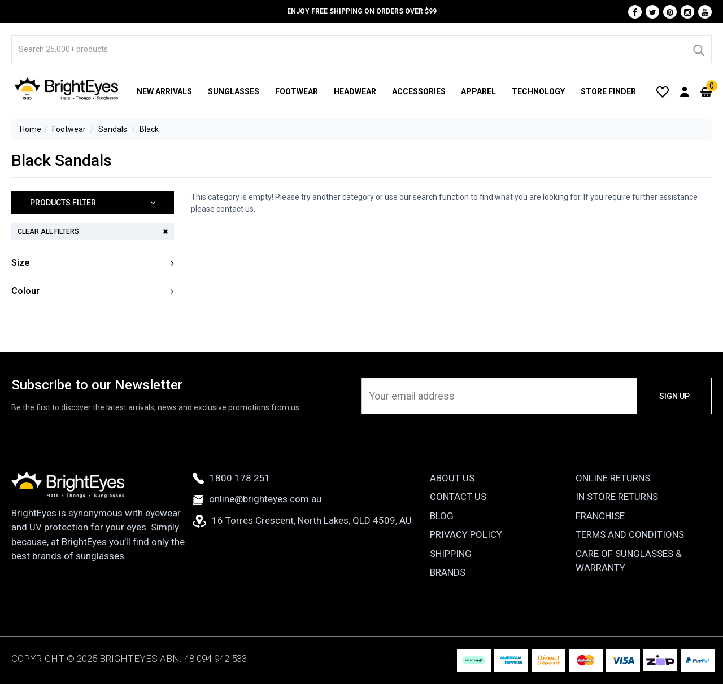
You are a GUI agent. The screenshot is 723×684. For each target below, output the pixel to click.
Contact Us (458, 496)
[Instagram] (687, 12)
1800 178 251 (232, 478)
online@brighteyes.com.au (257, 499)
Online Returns (613, 478)
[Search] (698, 49)
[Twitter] (652, 12)
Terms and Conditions (630, 534)
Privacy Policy (466, 534)
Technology (538, 91)
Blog (442, 515)
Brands (447, 572)
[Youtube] (705, 12)
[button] (92, 202)
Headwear (355, 91)
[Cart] (706, 91)
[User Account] (684, 91)
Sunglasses (233, 91)
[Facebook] (635, 12)
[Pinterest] (670, 12)
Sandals (112, 129)
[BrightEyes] (66, 88)
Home (30, 129)
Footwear (296, 91)
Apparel (478, 91)
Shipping (451, 553)
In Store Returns (617, 496)
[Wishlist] (662, 91)
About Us (452, 478)
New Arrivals (164, 91)
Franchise (600, 515)
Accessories (419, 91)
